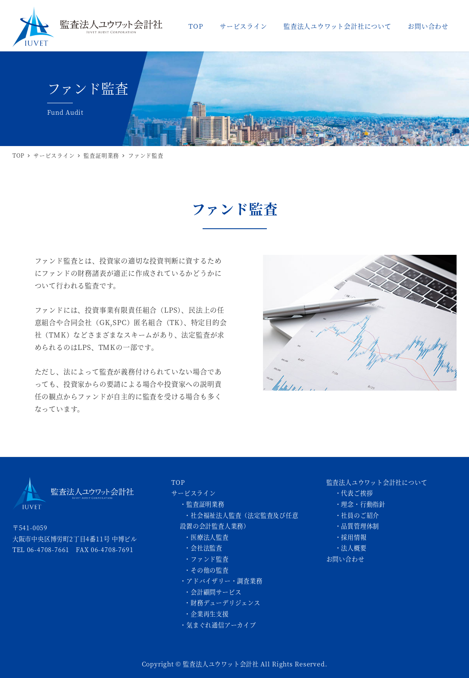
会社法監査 (206, 548)
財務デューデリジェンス (225, 602)
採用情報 (353, 537)
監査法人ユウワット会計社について (376, 482)
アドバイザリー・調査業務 (224, 580)
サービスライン (193, 493)
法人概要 (353, 548)
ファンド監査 (210, 559)
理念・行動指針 (363, 504)
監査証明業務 (205, 504)
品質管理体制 (360, 526)
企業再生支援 (210, 613)
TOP (178, 482)
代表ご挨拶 (357, 493)
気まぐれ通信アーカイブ (221, 625)
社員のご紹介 (360, 515)
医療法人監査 (210, 537)
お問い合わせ (345, 559)
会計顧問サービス (216, 592)
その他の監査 (210, 570)
